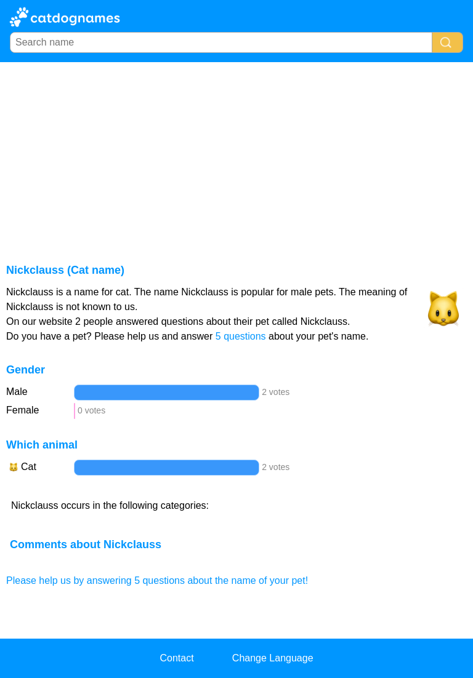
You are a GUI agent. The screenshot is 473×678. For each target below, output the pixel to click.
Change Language (272, 658)
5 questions (241, 336)
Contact (176, 658)
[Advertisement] (236, 154)
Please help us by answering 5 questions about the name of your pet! (157, 580)
